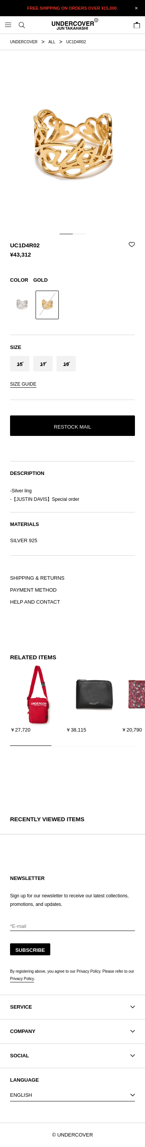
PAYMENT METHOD (33, 590)
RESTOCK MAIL (72, 427)
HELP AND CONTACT (35, 602)
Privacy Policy (22, 979)
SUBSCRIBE (30, 950)
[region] (72, 704)
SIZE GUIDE (23, 384)
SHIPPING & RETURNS (37, 578)
